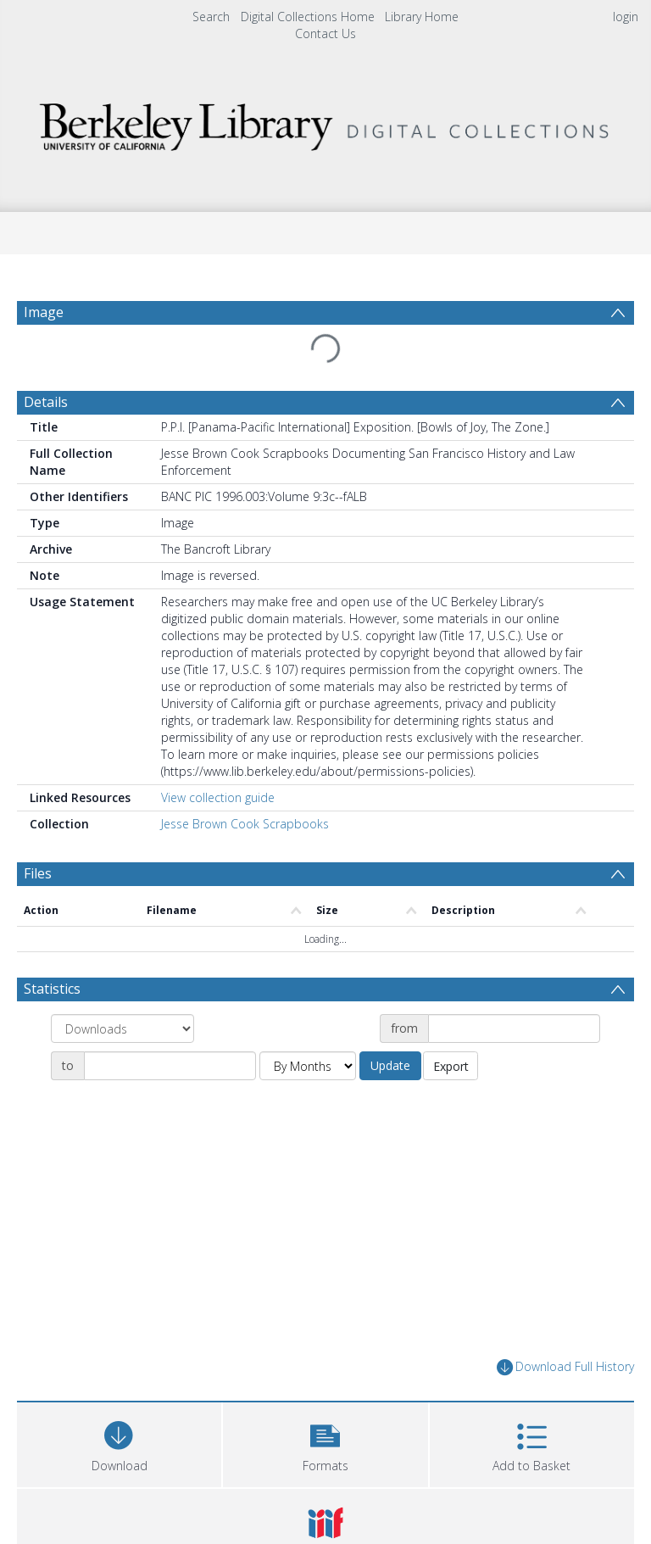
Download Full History (565, 1367)
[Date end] (170, 1065)
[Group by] (122, 1028)
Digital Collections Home (308, 16)
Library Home (422, 16)
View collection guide (218, 797)
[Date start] (514, 1028)
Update (390, 1065)
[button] (325, 1442)
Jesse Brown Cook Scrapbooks (245, 824)
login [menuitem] (625, 16)
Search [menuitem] (211, 16)
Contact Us (325, 33)
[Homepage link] (325, 122)
